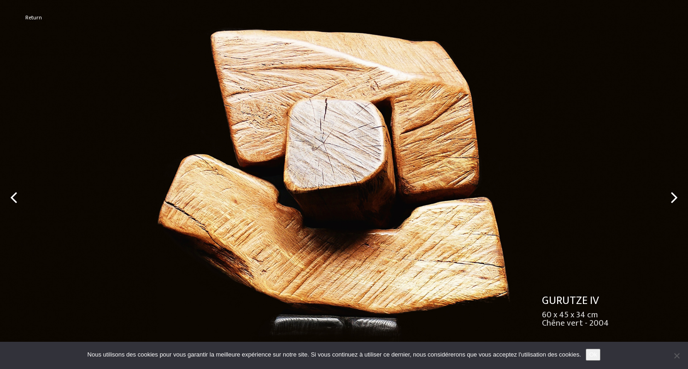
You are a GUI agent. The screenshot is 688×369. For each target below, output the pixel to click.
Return (33, 18)
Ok (593, 354)
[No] (676, 355)
